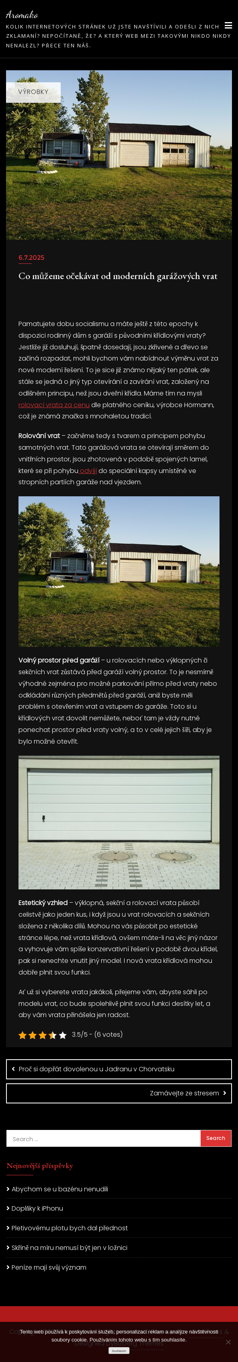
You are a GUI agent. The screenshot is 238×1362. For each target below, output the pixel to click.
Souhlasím (119, 1351)
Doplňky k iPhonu (37, 1208)
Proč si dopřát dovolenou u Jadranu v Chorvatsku (96, 1069)
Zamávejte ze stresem (184, 1093)
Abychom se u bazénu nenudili (60, 1189)
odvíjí (87, 470)
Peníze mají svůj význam (49, 1267)
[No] (228, 1342)
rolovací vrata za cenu (54, 405)
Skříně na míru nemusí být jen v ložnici (69, 1247)
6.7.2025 (31, 257)
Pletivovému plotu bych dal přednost (70, 1228)
